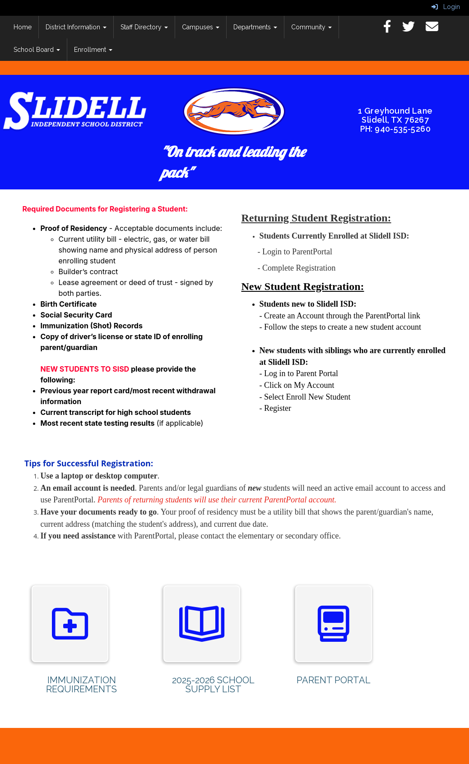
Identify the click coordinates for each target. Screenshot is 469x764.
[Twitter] (413, 28)
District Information (76, 27)
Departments (255, 27)
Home (23, 27)
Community (311, 27)
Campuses (200, 27)
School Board (37, 49)
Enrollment (93, 49)
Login (446, 6)
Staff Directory (144, 27)
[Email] (436, 28)
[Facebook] (391, 28)
